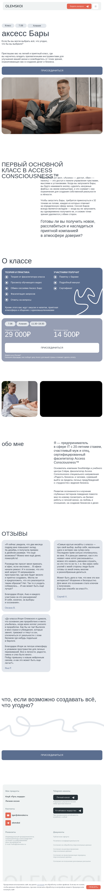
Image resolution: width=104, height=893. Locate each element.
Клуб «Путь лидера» (15, 796)
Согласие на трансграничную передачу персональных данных (69, 856)
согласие (40, 885)
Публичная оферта (61, 837)
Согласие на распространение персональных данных (66, 850)
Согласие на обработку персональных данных (72, 845)
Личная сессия (12, 801)
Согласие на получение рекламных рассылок (72, 861)
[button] (95, 6)
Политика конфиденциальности (66, 841)
